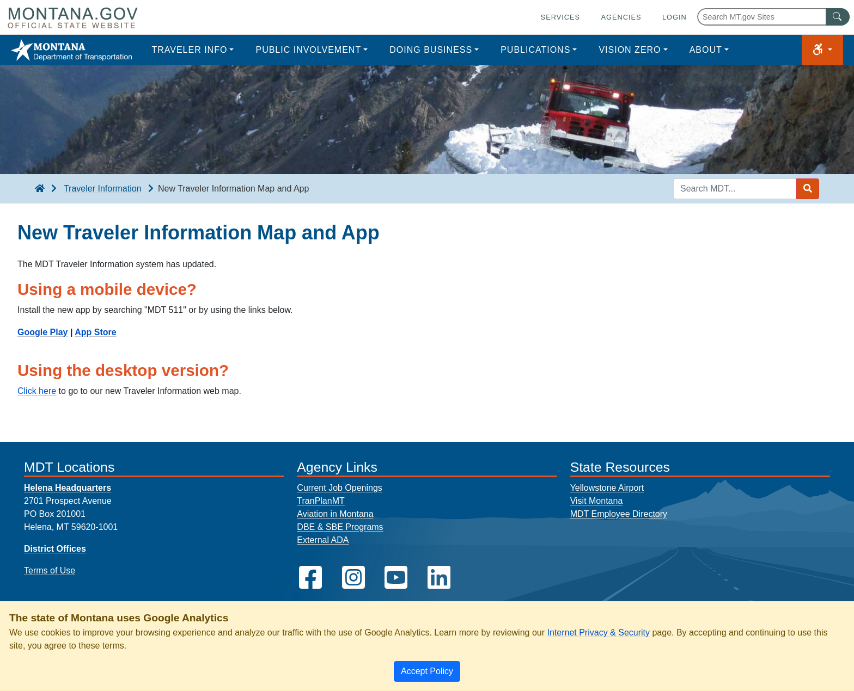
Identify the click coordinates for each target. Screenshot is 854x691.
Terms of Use (49, 570)
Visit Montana (596, 500)
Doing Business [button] (430, 49)
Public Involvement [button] (308, 49)
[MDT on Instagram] (353, 577)
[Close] (427, 671)
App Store (95, 332)
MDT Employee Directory (618, 514)
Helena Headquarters (67, 487)
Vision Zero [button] (630, 49)
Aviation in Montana (335, 514)
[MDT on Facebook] (310, 577)
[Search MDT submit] (807, 188)
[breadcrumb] (40, 188)
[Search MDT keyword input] (734, 188)
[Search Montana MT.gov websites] (773, 17)
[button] (822, 50)
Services (560, 17)
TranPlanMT (320, 500)
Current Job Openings (339, 487)
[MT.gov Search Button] (838, 17)
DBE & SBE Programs (340, 527)
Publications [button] (535, 49)
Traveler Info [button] (189, 49)
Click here (36, 391)
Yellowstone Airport (607, 487)
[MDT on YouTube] (396, 577)
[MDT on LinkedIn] (439, 577)
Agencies (621, 17)
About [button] (706, 49)
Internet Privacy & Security (598, 632)
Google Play (42, 332)
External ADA (323, 540)
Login (674, 17)
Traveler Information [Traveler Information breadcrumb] (103, 188)
